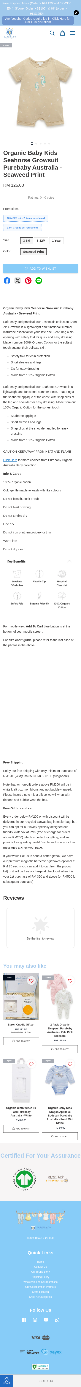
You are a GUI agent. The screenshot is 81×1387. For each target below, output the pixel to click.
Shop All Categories (40, 1296)
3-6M (26, 240)
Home (40, 1261)
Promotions (11, 209)
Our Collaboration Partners (40, 1286)
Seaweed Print (33, 251)
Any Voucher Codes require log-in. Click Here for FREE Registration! (38, 20)
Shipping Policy (40, 1276)
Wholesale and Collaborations (41, 1281)
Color (6, 251)
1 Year (56, 240)
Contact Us (40, 1266)
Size (6, 240)
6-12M (41, 240)
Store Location (40, 1291)
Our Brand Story (40, 1271)
